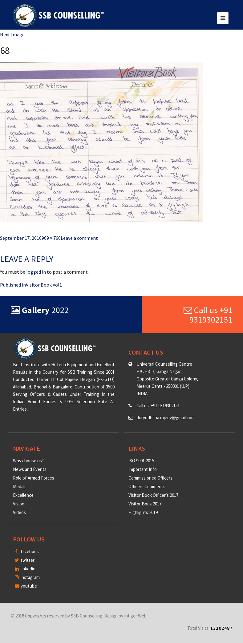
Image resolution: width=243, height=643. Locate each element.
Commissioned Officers (150, 478)
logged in (36, 272)
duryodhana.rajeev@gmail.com (165, 417)
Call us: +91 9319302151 (158, 405)
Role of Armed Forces (33, 478)
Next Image (12, 34)
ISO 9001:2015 (141, 461)
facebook (27, 551)
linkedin (25, 569)
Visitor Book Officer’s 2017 (153, 495)
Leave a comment (79, 238)
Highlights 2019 (143, 512)
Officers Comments (146, 486)
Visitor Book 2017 (144, 504)
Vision (18, 504)
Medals (19, 486)
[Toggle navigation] (223, 18)
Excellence (23, 495)
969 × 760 (51, 238)
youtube (26, 586)
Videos (19, 512)
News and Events (30, 469)
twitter (24, 560)
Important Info (142, 469)
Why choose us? (28, 461)
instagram (27, 577)
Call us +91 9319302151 (208, 314)
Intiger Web (135, 616)
